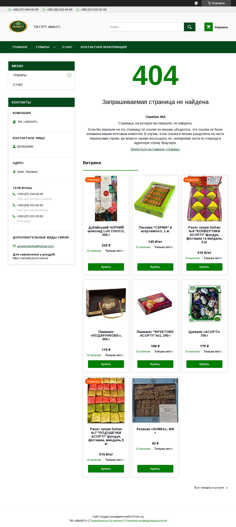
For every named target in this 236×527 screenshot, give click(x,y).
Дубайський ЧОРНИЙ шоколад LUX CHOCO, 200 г (106, 231)
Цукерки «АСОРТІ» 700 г (204, 333)
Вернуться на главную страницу (155, 149)
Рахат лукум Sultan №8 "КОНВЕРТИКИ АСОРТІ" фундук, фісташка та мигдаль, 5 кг (204, 235)
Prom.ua (138, 516)
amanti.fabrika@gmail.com (35, 246)
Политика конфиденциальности (146, 520)
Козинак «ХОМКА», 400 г (155, 431)
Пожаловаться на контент (106, 520)
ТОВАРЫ (42, 47)
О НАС (67, 47)
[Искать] (189, 27)
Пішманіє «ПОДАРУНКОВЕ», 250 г (106, 335)
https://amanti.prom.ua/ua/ (30, 258)
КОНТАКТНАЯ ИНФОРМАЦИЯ (104, 47)
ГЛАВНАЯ (19, 47)
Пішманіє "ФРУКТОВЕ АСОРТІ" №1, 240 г (155, 333)
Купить (106, 267)
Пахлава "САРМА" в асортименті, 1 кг (155, 229)
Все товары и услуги (209, 487)
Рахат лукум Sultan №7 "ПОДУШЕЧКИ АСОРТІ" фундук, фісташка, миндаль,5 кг (106, 436)
